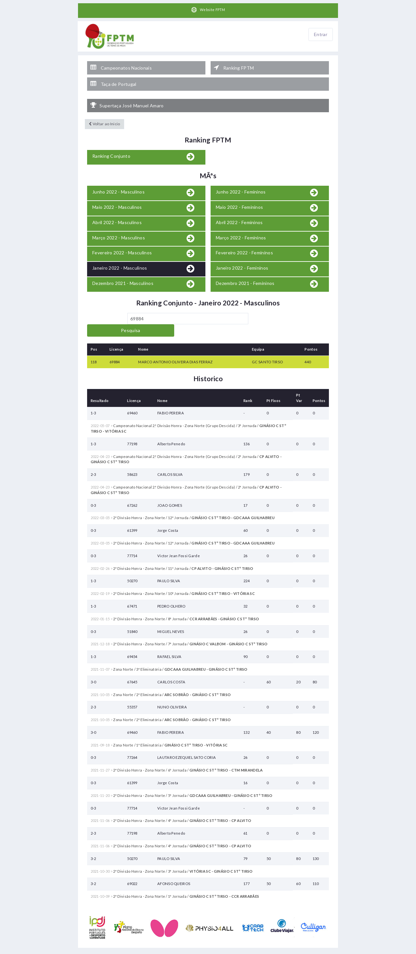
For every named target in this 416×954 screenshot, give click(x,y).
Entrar (320, 34)
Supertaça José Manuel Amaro (126, 98)
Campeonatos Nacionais (121, 65)
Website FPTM (208, 10)
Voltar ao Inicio (104, 116)
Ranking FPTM (234, 65)
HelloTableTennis (230, 950)
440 (308, 342)
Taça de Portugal (113, 79)
